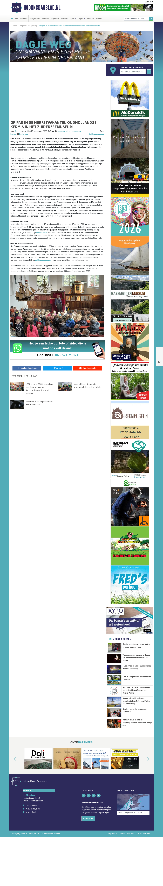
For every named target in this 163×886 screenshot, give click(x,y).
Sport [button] (72, 19)
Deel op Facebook (27, 368)
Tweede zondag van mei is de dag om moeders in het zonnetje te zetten (136, 658)
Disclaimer (131, 838)
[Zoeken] (151, 19)
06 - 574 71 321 (66, 355)
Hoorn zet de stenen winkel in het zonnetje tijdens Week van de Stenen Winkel (136, 690)
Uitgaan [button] (80, 19)
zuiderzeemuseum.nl (43, 260)
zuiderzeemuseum (73, 131)
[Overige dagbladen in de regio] (133, 805)
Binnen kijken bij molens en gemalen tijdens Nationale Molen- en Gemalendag (136, 701)
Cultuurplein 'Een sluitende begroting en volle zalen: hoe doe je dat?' (137, 722)
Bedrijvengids (35, 19)
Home (14, 26)
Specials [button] (64, 19)
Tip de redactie (87, 368)
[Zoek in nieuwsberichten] (136, 19)
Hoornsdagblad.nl (42, 7)
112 (16, 19)
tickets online (41, 232)
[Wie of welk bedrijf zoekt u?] (133, 71)
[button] (12, 769)
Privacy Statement (143, 838)
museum (61, 131)
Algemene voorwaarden (116, 838)
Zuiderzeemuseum (96, 134)
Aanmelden (88, 823)
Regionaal (55, 19)
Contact (99, 19)
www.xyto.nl (31, 817)
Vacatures (90, 19)
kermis (13, 134)
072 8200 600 (31, 810)
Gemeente (45, 19)
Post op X (57, 368)
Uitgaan (22, 26)
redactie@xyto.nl (33, 813)
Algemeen (23, 19)
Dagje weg (32, 26)
